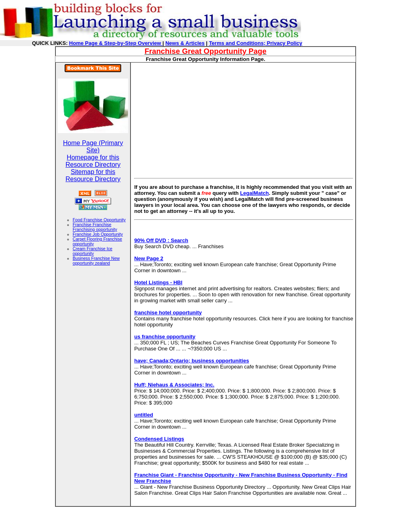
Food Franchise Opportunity (99, 219)
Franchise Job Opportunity (98, 234)
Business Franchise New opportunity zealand (96, 260)
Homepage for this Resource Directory (92, 161)
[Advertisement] (201, 119)
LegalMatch (254, 193)
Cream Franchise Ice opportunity (92, 251)
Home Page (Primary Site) (93, 147)
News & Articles (185, 43)
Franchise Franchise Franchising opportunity (95, 227)
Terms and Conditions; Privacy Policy (255, 43)
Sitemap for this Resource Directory (92, 175)
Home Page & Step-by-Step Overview (116, 43)
